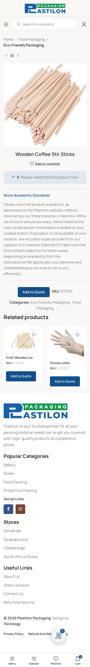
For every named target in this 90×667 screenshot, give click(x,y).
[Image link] (35, 410)
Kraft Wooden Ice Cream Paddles (19, 359)
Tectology (12, 623)
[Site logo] (45, 8)
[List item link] (45, 465)
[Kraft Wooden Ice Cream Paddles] (23, 341)
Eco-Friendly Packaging (24, 45)
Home (8, 39)
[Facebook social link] (8, 509)
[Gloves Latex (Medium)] (67, 343)
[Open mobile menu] (6, 24)
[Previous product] (6, 56)
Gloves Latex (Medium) (60, 365)
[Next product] (18, 56)
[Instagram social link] (20, 509)
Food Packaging (32, 39)
